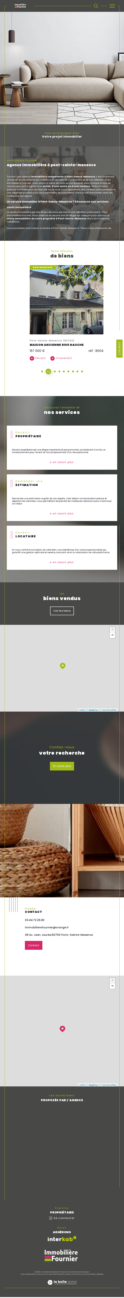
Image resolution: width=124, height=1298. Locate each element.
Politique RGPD (88, 1275)
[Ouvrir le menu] (112, 6)
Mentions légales (56, 1275)
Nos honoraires (28, 1275)
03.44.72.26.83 (35, 920)
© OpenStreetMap (108, 710)
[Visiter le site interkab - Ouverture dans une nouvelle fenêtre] (62, 1239)
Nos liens (76, 1275)
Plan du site (41, 1275)
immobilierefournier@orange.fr (47, 928)
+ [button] (112, 630)
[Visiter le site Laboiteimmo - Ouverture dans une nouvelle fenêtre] (62, 1287)
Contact (119, 348)
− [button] (112, 636)
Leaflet (82, 710)
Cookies (99, 1275)
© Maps (92, 710)
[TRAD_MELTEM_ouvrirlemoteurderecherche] (96, 6)
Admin (68, 1275)
